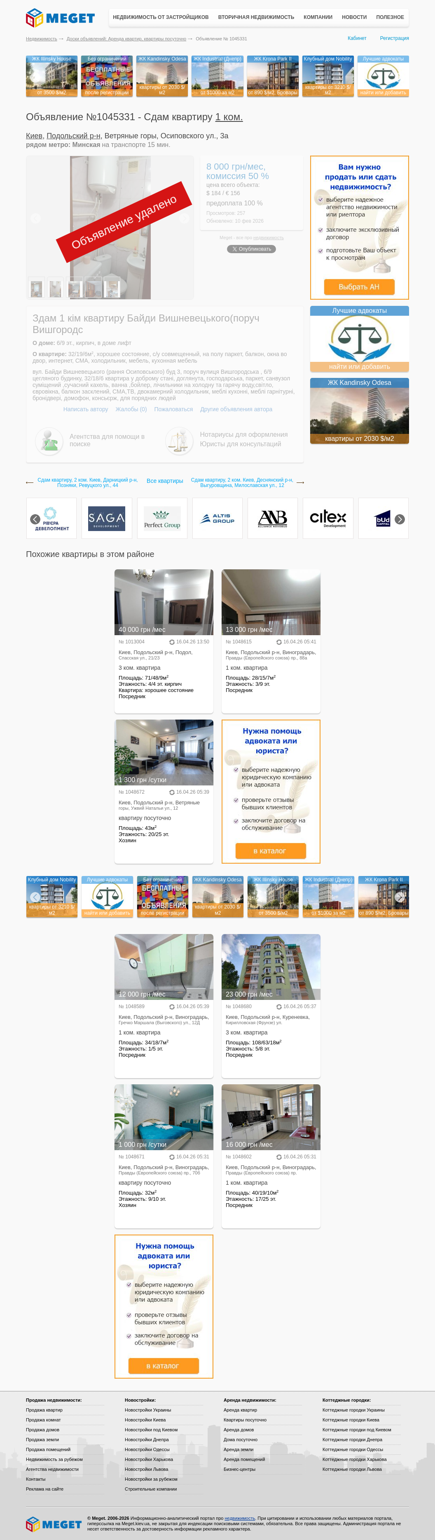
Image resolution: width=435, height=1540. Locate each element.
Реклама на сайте (44, 1488)
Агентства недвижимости (52, 1469)
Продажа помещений (48, 1449)
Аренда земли (238, 1449)
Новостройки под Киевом (151, 1429)
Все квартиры (165, 481)
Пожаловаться (173, 409)
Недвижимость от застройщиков (161, 17)
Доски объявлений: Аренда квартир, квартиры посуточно (126, 38)
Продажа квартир (44, 1409)
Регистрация (394, 38)
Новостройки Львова (146, 1469)
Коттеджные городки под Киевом (357, 1429)
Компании (318, 17)
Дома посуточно (240, 1439)
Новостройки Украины (148, 1409)
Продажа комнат (43, 1419)
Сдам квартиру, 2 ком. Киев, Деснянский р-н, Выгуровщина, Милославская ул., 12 (242, 483)
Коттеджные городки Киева (351, 1419)
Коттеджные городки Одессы (353, 1449)
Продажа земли (42, 1439)
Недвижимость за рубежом (54, 1459)
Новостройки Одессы (147, 1449)
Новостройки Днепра (147, 1439)
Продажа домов (42, 1429)
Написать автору (85, 409)
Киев (34, 136)
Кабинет (357, 38)
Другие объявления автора (236, 409)
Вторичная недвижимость (256, 17)
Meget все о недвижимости (54, 1524)
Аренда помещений (244, 1459)
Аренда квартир (240, 1409)
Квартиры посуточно (245, 1419)
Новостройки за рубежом (151, 1479)
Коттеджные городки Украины (354, 1409)
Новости (354, 17)
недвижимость (268, 237)
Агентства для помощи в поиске (107, 440)
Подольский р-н (73, 136)
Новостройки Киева (145, 1419)
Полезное (390, 17)
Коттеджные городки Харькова (355, 1459)
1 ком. (229, 116)
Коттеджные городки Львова (352, 1469)
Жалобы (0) (131, 409)
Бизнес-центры (239, 1469)
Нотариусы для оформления (244, 434)
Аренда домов (239, 1429)
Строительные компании (151, 1488)
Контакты (36, 1479)
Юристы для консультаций (240, 443)
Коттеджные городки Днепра (352, 1439)
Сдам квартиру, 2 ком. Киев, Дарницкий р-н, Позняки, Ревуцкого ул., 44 (87, 483)
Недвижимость (41, 38)
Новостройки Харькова (149, 1459)
